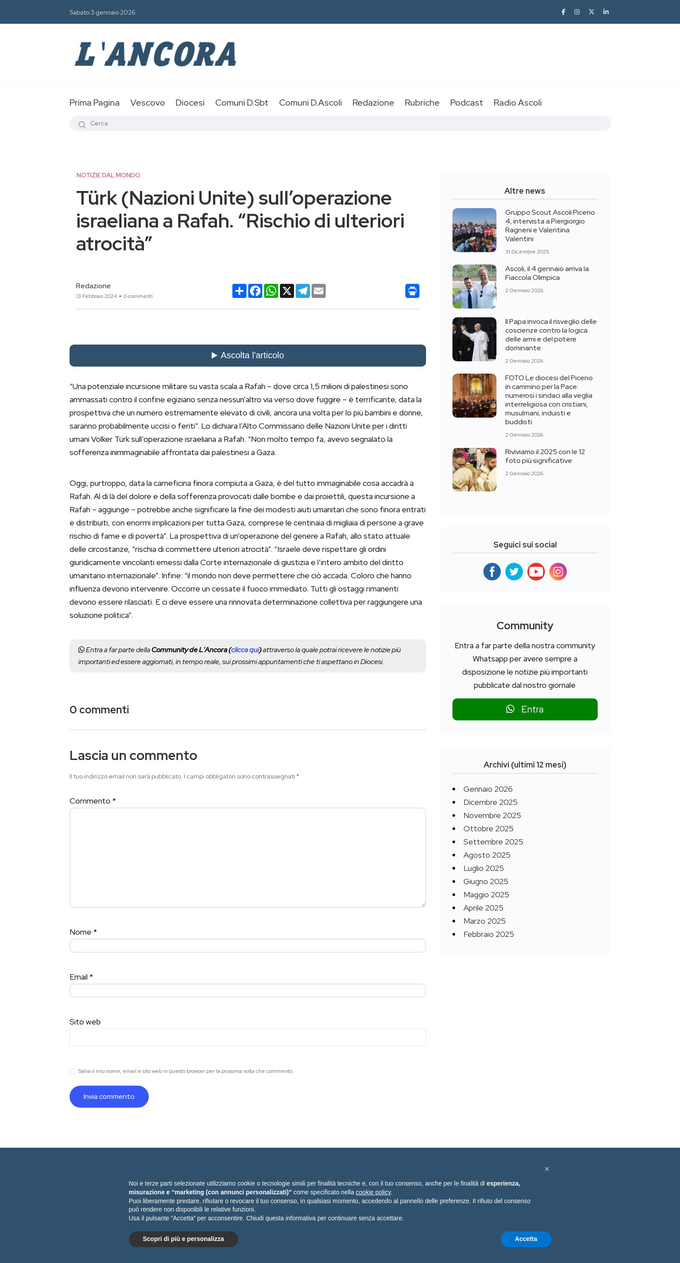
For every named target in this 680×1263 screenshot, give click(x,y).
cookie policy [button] (373, 1192)
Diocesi (190, 102)
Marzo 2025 (484, 921)
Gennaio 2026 (488, 789)
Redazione (373, 102)
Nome (83, 932)
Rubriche (422, 102)
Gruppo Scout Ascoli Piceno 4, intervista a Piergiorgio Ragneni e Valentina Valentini (550, 225)
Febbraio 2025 (488, 934)
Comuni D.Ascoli (310, 102)
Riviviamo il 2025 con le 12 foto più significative (545, 456)
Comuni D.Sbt (241, 102)
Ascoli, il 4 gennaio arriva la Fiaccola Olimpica (547, 273)
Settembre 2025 (493, 842)
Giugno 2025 (485, 881)
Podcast (466, 102)
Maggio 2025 (486, 894)
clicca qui (245, 649)
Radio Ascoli (518, 102)
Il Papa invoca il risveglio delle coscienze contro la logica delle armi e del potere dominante (551, 334)
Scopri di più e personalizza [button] (183, 1238)
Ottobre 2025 (488, 828)
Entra (525, 709)
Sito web (85, 1022)
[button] (547, 1169)
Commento (93, 801)
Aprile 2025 (483, 908)
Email (81, 977)
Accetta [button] (526, 1238)
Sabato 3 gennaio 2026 (103, 12)
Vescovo (147, 102)
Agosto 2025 (487, 855)
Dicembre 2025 (490, 802)
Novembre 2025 (492, 815)
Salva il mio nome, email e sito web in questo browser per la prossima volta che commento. (186, 1071)
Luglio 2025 (483, 868)
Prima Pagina (95, 102)
